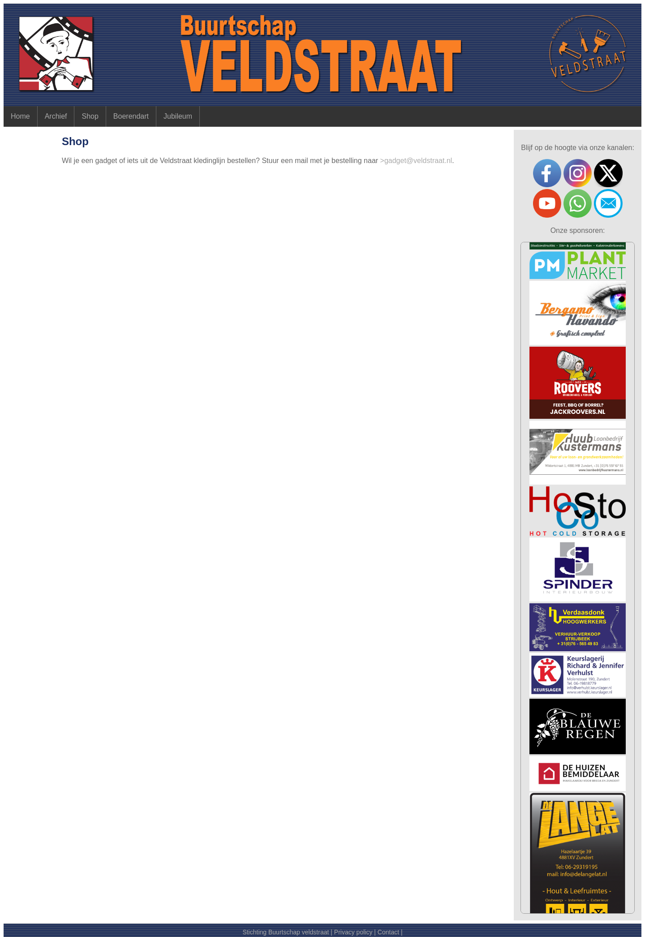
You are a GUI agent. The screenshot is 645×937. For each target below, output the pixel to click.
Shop (90, 116)
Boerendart (131, 116)
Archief (56, 116)
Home (20, 116)
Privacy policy (353, 932)
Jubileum (177, 116)
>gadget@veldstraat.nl (416, 160)
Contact (388, 932)
